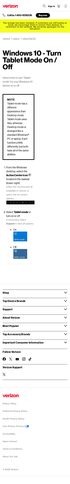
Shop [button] (6, 292)
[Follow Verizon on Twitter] (10, 359)
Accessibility (9, 434)
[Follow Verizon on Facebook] (4, 359)
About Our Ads (10, 456)
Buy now (43, 15)
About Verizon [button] (11, 317)
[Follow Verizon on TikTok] (30, 359)
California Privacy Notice (15, 411)
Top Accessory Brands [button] (16, 334)
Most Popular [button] (11, 325)
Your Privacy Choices (16, 426)
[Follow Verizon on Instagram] (23, 359)
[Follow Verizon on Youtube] (17, 359)
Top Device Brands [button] (14, 300)
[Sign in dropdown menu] (51, 6)
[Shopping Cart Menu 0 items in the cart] (58, 6)
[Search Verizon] (44, 6)
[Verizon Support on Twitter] (4, 374)
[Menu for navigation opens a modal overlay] (65, 6)
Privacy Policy (9, 403)
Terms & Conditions (12, 449)
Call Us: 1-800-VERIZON (19, 15)
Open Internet (10, 441)
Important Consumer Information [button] (23, 342)
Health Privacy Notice (13, 419)
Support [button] (8, 309)
